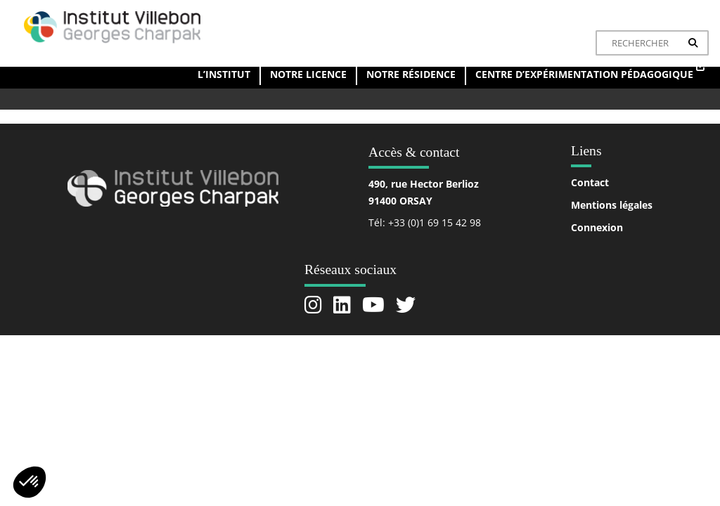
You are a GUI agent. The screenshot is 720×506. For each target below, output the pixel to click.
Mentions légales (611, 205)
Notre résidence (411, 74)
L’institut (224, 74)
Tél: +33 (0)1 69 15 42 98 (424, 222)
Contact (590, 182)
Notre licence (308, 74)
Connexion (597, 227)
